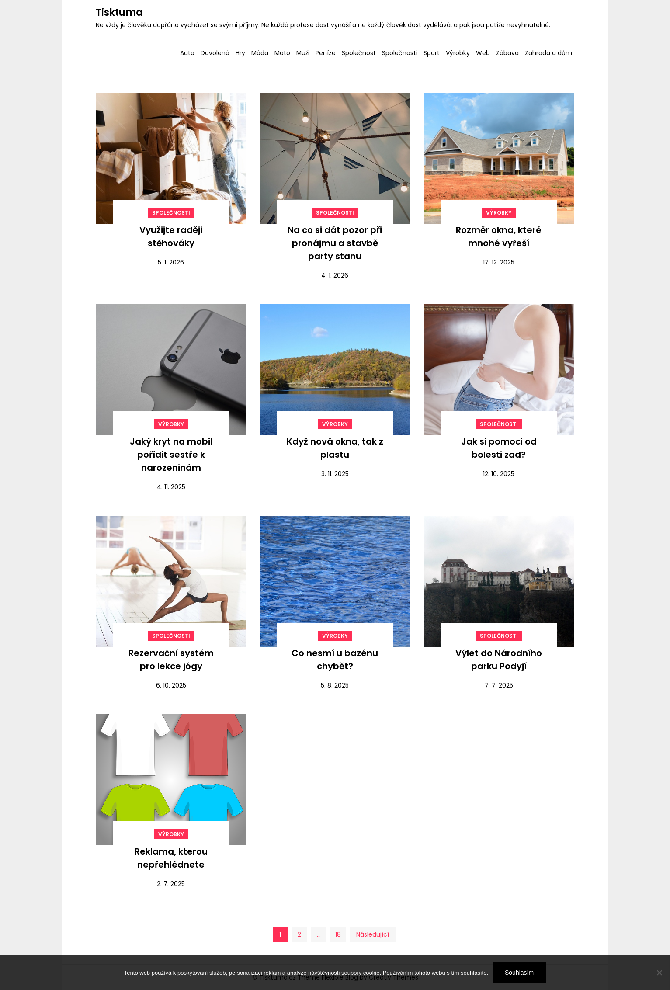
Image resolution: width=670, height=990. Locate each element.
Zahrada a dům (548, 53)
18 (338, 934)
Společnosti (399, 53)
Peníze (326, 53)
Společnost (359, 53)
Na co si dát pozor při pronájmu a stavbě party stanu (335, 243)
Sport (432, 53)
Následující (372, 934)
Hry (240, 53)
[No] (659, 972)
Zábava (507, 53)
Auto (187, 53)
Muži (302, 53)
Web (483, 53)
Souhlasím (519, 972)
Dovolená (215, 53)
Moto (282, 53)
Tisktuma (119, 12)
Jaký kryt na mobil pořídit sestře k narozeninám (171, 454)
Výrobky (458, 53)
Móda (259, 53)
